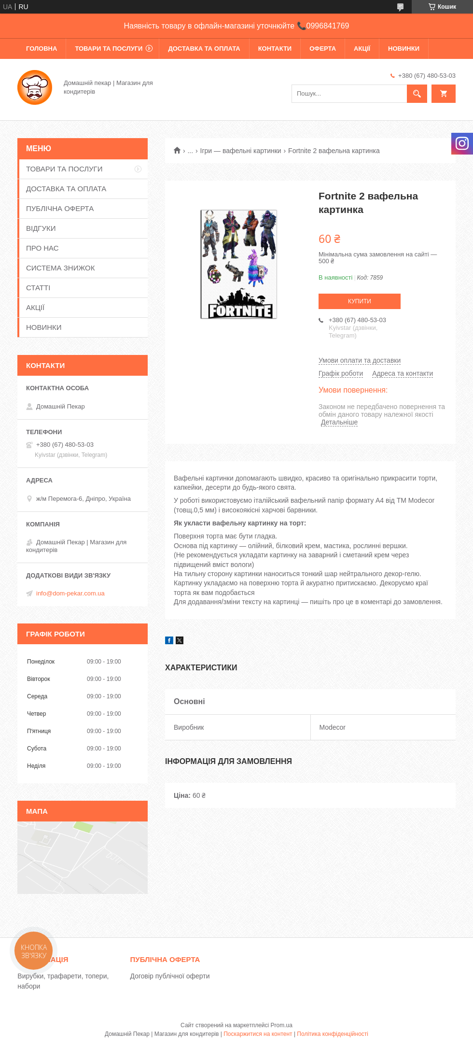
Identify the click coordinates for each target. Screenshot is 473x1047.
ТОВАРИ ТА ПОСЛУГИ (108, 48)
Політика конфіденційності (332, 1034)
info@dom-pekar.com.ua (70, 593)
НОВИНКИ (403, 48)
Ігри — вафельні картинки (240, 151)
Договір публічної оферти (170, 976)
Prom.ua (281, 1025)
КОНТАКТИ (275, 48)
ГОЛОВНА (41, 48)
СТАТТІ (38, 287)
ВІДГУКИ (41, 228)
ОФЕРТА (322, 48)
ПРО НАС (42, 248)
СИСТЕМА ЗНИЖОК (60, 268)
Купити (359, 301)
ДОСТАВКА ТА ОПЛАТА (204, 48)
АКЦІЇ (362, 48)
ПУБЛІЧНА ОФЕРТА (60, 208)
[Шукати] (417, 94)
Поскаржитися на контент (257, 1034)
